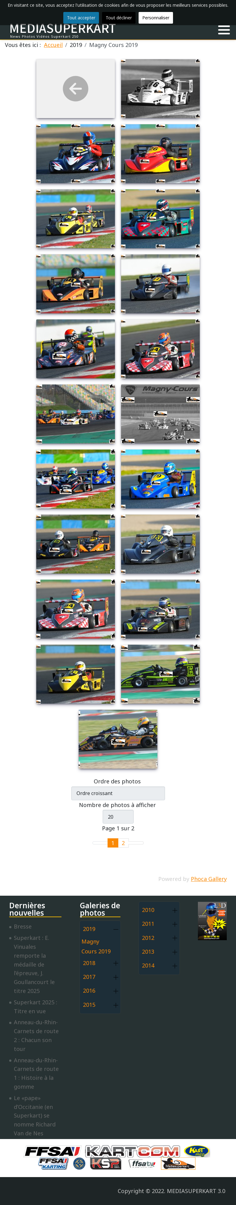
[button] (224, 30)
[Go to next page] (132, 842)
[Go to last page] (140, 842)
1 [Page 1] (112, 843)
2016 (89, 990)
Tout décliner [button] (119, 18)
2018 (89, 963)
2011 (148, 923)
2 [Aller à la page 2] (123, 843)
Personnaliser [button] (155, 18)
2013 (148, 951)
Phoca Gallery (209, 879)
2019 (89, 929)
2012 (148, 937)
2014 (148, 965)
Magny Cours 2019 (96, 946)
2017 (89, 976)
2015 (89, 1004)
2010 (148, 909)
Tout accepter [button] (81, 18)
